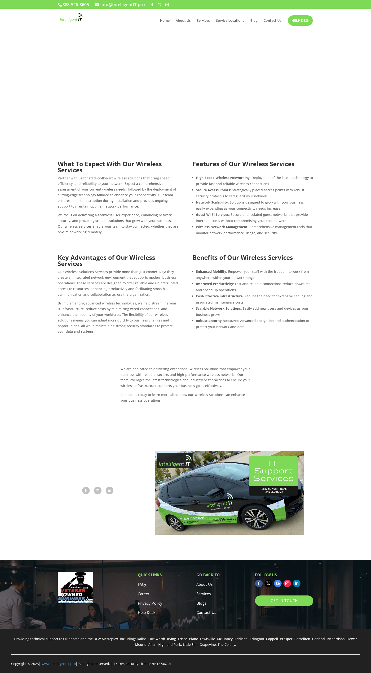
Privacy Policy (150, 603)
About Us (183, 21)
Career (143, 593)
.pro (72, 663)
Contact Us (272, 21)
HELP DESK (300, 20)
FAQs (142, 584)
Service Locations (230, 21)
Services (203, 21)
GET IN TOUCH (284, 600)
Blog (253, 21)
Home (165, 21)
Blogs (201, 603)
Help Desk (146, 612)
